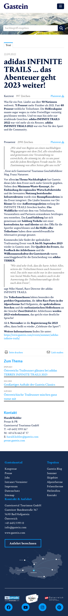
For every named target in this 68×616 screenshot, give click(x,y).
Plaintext (57, 96)
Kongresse (11, 468)
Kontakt (52, 495)
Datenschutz (12, 490)
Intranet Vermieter (16, 482)
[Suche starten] (61, 28)
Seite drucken (16, 352)
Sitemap (9, 495)
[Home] (16, 6)
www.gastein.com (15, 532)
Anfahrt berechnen (23, 543)
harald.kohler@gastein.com (22, 436)
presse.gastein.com (14, 440)
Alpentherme (55, 482)
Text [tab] (8, 45)
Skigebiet (52, 477)
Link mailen (57, 352)
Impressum (11, 486)
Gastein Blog (54, 468)
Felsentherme (55, 486)
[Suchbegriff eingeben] (34, 28)
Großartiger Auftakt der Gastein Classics (29, 384)
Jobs (7, 477)
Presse (8, 473)
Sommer (52, 473)
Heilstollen (53, 490)
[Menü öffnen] (60, 6)
